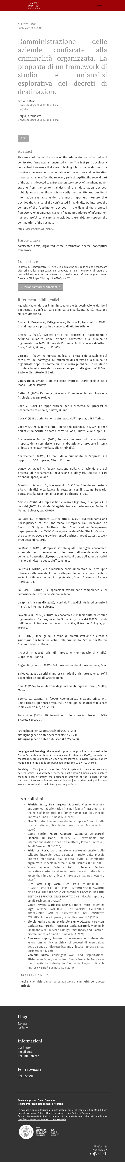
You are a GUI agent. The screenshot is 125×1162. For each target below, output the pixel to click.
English (22, 1023)
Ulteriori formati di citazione (39, 287)
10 (41, 974)
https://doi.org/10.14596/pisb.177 (36, 229)
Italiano (23, 1027)
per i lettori (25, 1047)
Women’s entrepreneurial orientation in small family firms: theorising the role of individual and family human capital (66, 809)
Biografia (23, 109)
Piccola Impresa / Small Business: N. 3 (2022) (69, 917)
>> (46, 974)
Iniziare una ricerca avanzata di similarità (63, 981)
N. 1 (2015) (23, 24)
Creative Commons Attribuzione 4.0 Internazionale (42, 1119)
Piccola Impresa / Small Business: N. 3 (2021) (55, 934)
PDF (23, 138)
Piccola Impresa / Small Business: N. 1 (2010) (72, 863)
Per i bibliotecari (29, 1056)
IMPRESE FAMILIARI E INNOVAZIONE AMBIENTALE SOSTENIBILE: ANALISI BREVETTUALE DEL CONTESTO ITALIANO (66, 913)
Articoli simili (33, 798)
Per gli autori (26, 1051)
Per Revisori (25, 1076)
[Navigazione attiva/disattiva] (99, 5)
